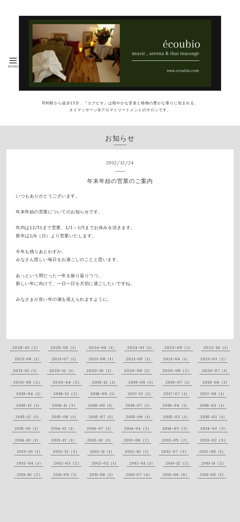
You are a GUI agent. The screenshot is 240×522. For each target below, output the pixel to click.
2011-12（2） (178, 463)
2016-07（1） (139, 405)
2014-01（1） (28, 440)
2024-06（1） (102, 347)
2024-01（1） (140, 347)
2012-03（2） (67, 463)
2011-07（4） (139, 474)
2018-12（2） (66, 393)
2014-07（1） (100, 428)
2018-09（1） (103, 393)
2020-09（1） (138, 370)
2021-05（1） (139, 358)
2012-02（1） (105, 463)
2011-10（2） (30, 474)
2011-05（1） (213, 474)
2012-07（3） (175, 451)
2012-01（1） (142, 463)
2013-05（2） (176, 440)
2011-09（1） (66, 474)
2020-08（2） (176, 370)
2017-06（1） (213, 393)
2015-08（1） (64, 416)
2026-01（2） (26, 347)
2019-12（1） (105, 382)
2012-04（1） (29, 463)
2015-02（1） (213, 416)
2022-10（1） (216, 347)
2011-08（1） (102, 474)
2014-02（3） (214, 428)
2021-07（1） (65, 358)
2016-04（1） (175, 405)
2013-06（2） (137, 440)
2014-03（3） (176, 428)
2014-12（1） (63, 428)
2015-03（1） (176, 416)
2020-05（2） (27, 382)
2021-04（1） (176, 358)
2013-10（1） (100, 440)
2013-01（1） (30, 451)
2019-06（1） (215, 382)
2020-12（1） (62, 370)
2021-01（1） (26, 370)
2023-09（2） (178, 347)
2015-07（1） (102, 416)
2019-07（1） (179, 382)
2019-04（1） (29, 393)
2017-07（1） (176, 393)
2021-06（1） (102, 358)
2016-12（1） (29, 405)
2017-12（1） (140, 393)
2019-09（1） (141, 382)
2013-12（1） (64, 440)
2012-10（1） (138, 451)
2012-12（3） (66, 451)
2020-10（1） (100, 370)
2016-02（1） (213, 405)
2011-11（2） (214, 463)
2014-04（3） (138, 428)
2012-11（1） (102, 451)
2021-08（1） (28, 358)
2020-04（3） (67, 382)
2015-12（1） (28, 416)
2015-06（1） (139, 416)
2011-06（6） (176, 474)
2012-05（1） (212, 451)
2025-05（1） (64, 347)
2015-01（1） (27, 428)
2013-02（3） (214, 440)
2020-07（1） (216, 370)
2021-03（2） (214, 358)
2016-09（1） (101, 405)
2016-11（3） (65, 405)
